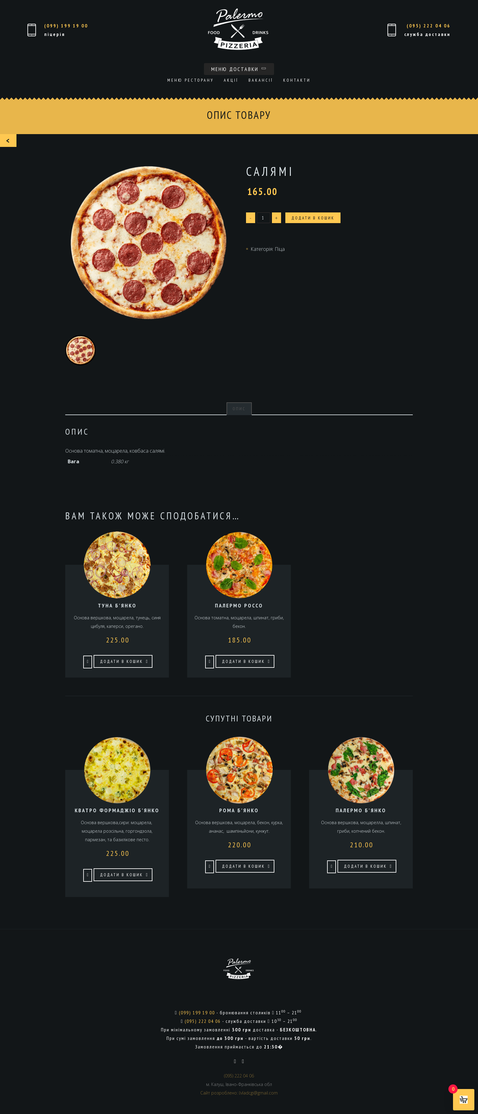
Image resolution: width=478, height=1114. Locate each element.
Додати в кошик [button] (121, 661)
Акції (231, 80)
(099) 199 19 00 (66, 26)
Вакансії (260, 80)
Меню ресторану (190, 80)
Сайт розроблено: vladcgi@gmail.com (239, 1093)
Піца (280, 249)
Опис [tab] (239, 408)
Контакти (297, 80)
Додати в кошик (312, 218)
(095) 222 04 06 (429, 26)
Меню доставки (239, 69)
